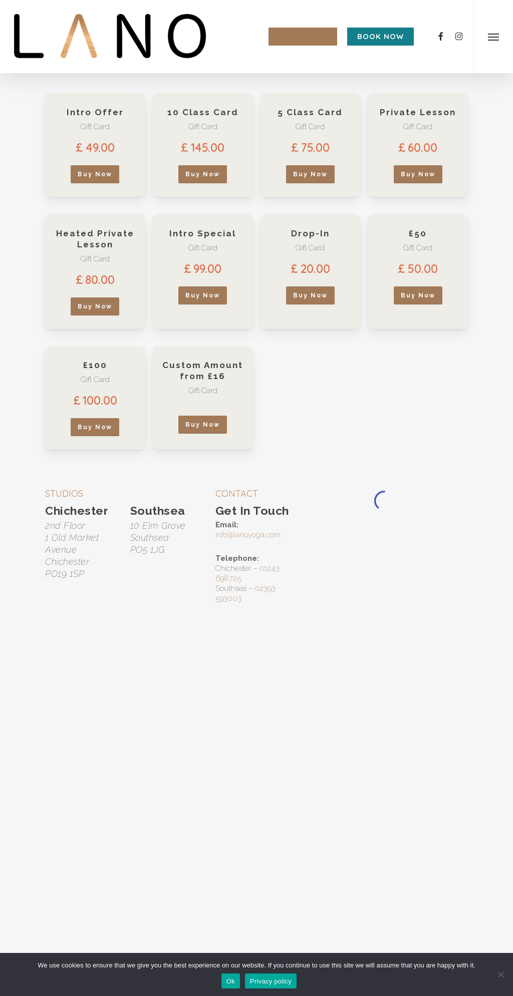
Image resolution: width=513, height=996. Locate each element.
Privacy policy (271, 981)
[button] (493, 36)
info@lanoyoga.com (248, 534)
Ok (230, 981)
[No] (500, 974)
